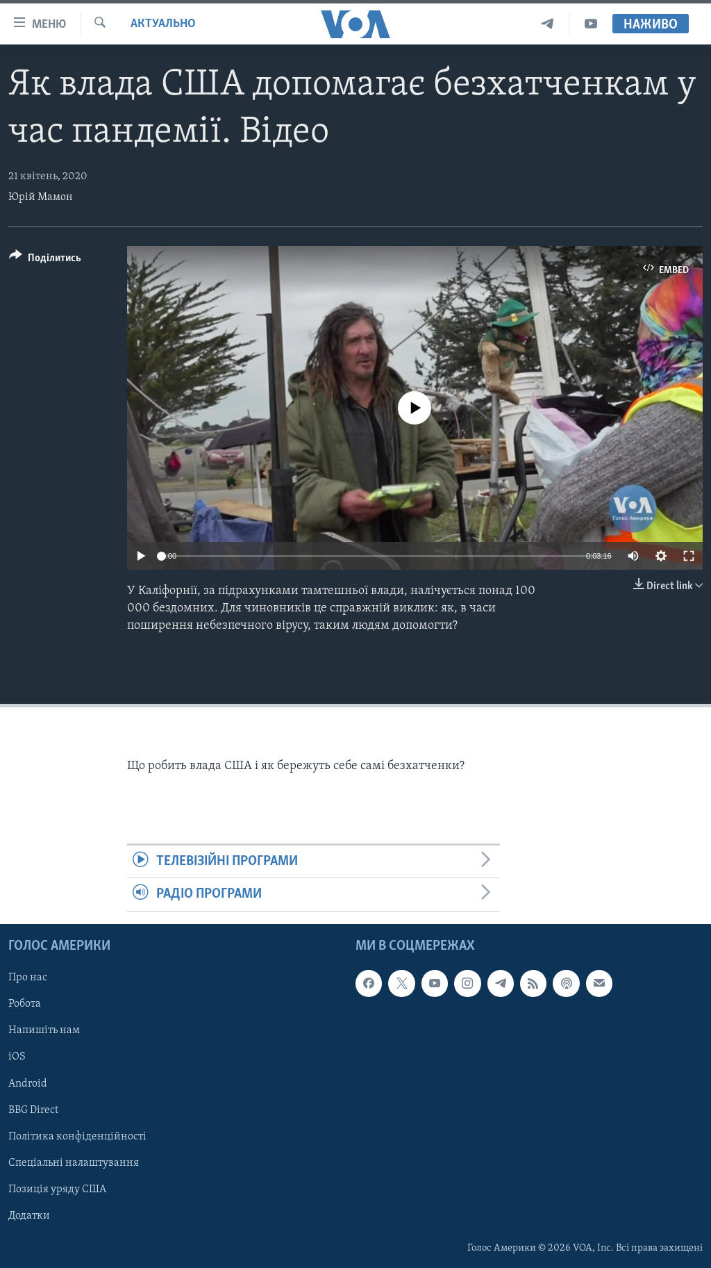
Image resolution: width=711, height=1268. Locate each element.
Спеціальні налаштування (73, 1162)
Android (27, 1083)
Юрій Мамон (40, 197)
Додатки (29, 1215)
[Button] (45, 260)
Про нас (27, 977)
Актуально (163, 24)
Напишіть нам (44, 1030)
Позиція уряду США (57, 1188)
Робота (24, 1004)
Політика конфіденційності (77, 1136)
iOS (17, 1056)
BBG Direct (33, 1109)
